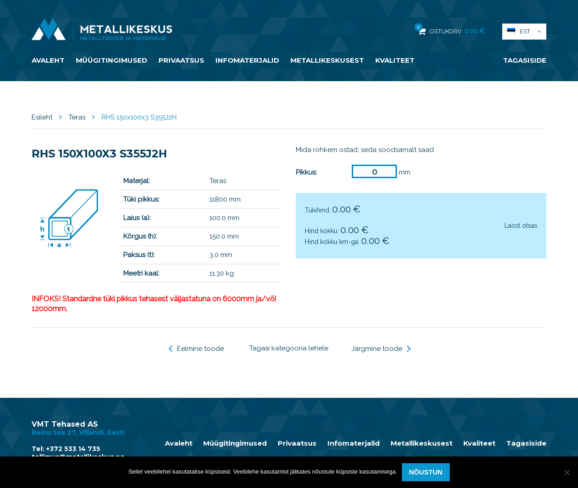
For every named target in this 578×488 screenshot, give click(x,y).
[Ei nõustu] (566, 472)
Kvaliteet (395, 60)
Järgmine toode (381, 349)
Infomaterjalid (247, 60)
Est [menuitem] (525, 31)
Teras (77, 117)
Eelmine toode (196, 349)
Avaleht (48, 60)
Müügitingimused (111, 60)
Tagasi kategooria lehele (288, 348)
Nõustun (426, 472)
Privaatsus (181, 60)
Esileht (42, 117)
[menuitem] (524, 31)
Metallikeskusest (327, 60)
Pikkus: (306, 172)
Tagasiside (524, 60)
